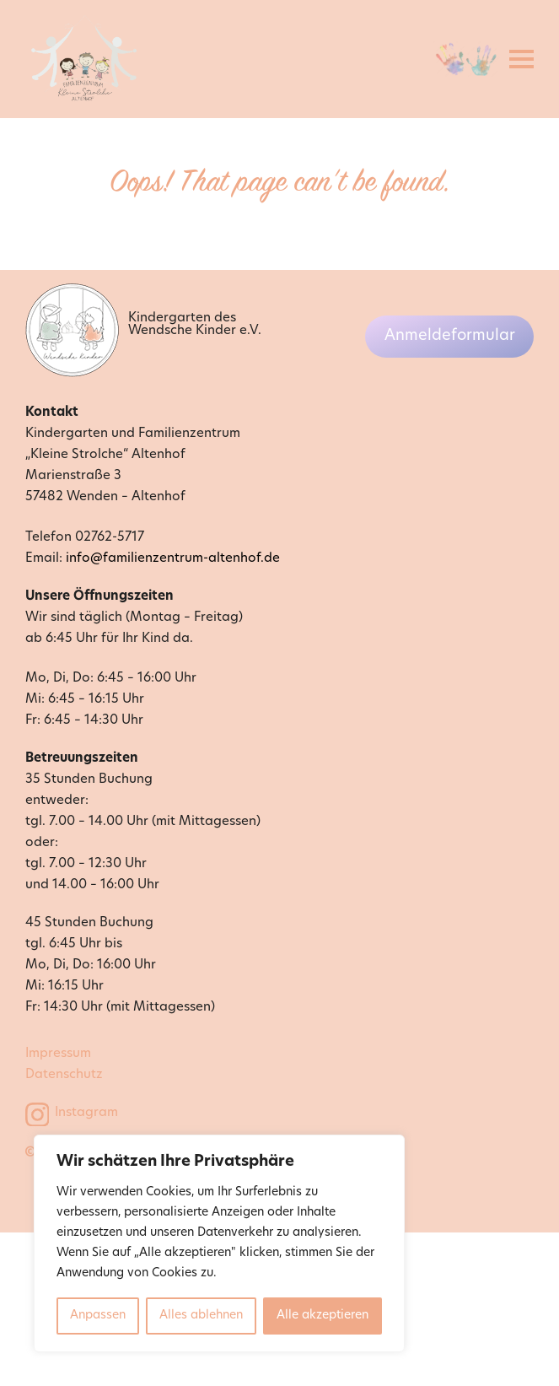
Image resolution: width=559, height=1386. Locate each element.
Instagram (86, 1113)
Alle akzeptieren (322, 1315)
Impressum (58, 1054)
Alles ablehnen (201, 1315)
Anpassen (98, 1315)
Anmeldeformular (449, 336)
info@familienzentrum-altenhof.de (173, 559)
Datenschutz (64, 1075)
